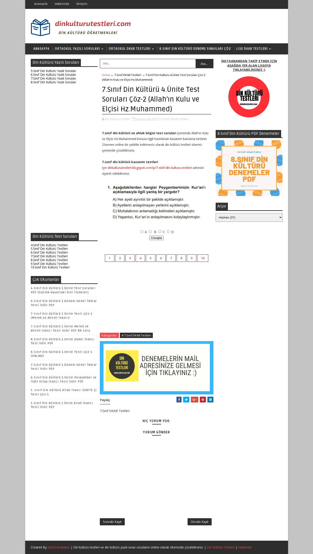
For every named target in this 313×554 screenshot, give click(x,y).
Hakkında (244, 547)
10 (203, 258)
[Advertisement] (64, 159)
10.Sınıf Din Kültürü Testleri (50, 267)
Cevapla (156, 238)
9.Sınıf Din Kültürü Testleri (49, 264)
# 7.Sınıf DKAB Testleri (136, 335)
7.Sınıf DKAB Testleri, (175, 119)
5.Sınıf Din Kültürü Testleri (49, 248)
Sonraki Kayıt (112, 522)
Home (106, 75)
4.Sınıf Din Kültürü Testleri (49, 245)
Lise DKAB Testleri (252, 49)
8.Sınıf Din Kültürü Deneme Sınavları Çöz (195, 49)
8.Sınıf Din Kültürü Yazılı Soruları (53, 82)
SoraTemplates (59, 547)
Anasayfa (40, 4)
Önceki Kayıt (200, 522)
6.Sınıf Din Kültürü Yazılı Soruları (53, 74)
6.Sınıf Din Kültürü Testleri (49, 252)
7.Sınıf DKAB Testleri (127, 75)
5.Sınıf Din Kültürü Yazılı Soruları (53, 71)
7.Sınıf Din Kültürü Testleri (49, 256)
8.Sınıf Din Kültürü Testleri (49, 260)
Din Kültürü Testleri (221, 547)
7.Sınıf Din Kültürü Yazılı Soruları (53, 78)
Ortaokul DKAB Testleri (130, 49)
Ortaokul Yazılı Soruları (77, 49)
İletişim (81, 4)
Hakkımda (62, 4)
